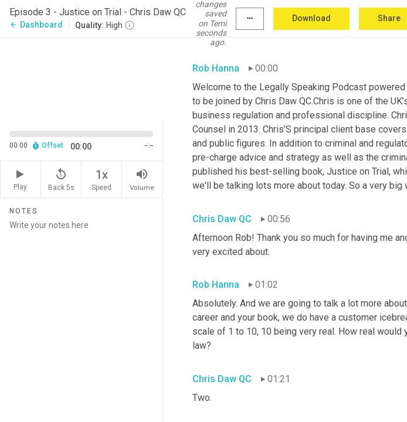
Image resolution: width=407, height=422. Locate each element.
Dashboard (36, 24)
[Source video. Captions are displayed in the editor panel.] (81, 78)
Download (311, 18)
